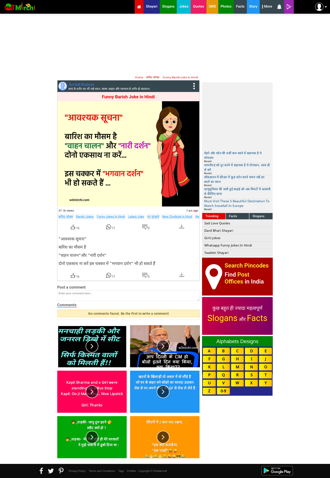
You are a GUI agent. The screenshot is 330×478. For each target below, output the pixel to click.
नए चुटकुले (153, 216)
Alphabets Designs (237, 341)
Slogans (259, 216)
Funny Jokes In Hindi (111, 216)
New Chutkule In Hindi (177, 216)
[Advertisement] (165, 44)
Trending (212, 216)
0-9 (223, 390)
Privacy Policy (77, 471)
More (267, 7)
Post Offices (237, 278)
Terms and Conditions (102, 471)
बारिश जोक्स (66, 216)
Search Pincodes (247, 265)
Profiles (131, 471)
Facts (233, 216)
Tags (121, 471)
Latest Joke (136, 216)
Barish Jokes (85, 216)
